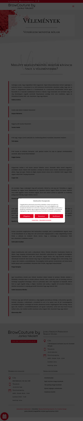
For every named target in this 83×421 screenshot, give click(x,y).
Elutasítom (41, 216)
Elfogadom (26, 216)
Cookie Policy (35, 220)
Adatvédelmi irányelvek (45, 220)
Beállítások (56, 216)
